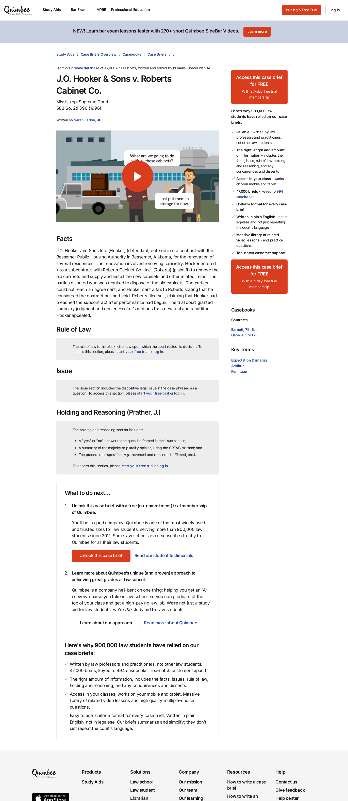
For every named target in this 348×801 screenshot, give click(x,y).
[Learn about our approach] (106, 623)
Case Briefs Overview (99, 54)
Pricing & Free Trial (301, 10)
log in (158, 351)
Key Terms (242, 349)
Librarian (139, 797)
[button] (87, 120)
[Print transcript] (287, 54)
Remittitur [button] (239, 371)
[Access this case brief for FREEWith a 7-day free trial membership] (259, 87)
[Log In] (334, 10)
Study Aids (65, 54)
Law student (142, 789)
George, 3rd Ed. (244, 334)
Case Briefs (157, 54)
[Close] (333, 31)
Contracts (239, 319)
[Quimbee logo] (18, 10)
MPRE (101, 9)
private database (85, 68)
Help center (287, 797)
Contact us (286, 781)
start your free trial (132, 351)
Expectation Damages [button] (249, 360)
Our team (188, 789)
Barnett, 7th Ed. (244, 329)
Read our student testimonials (164, 555)
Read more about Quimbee (170, 622)
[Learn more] (257, 32)
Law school (141, 781)
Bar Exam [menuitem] (81, 9)
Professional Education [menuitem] (133, 9)
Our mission (190, 781)
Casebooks (132, 54)
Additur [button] (237, 365)
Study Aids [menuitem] (54, 9)
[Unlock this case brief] (101, 555)
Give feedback (290, 789)
